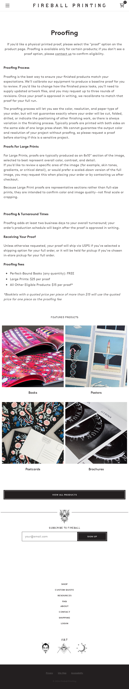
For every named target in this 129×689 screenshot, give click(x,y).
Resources (65, 595)
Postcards (32, 469)
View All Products (64, 494)
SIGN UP (92, 536)
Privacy (49, 673)
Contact (64, 611)
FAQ (64, 601)
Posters (96, 393)
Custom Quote (64, 589)
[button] (7, 5)
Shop (64, 584)
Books (32, 393)
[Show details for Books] (33, 356)
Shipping (64, 617)
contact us (63, 54)
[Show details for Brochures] (96, 433)
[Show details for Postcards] (33, 433)
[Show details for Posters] (96, 356)
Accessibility (77, 673)
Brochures (96, 469)
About (64, 606)
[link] (69, 5)
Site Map (62, 673)
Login (64, 623)
